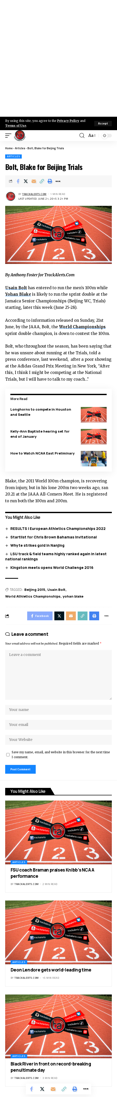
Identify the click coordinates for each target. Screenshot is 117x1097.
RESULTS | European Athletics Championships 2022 (58, 528)
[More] (58, 181)
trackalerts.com (34, 194)
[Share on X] (26, 181)
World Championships (82, 326)
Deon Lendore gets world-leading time (51, 970)
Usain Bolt (16, 287)
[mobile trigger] (9, 135)
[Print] (50, 181)
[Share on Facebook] (17, 181)
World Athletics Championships (33, 596)
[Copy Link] (42, 181)
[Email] (34, 181)
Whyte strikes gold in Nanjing (37, 545)
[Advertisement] (58, 58)
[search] (82, 135)
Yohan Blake (18, 294)
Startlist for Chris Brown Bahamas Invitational (53, 537)
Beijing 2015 (34, 589)
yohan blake (73, 596)
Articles (20, 148)
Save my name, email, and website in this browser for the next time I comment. (61, 754)
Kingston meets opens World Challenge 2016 (51, 567)
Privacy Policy (68, 121)
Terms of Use (15, 126)
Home (9, 148)
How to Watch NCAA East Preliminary (42, 453)
